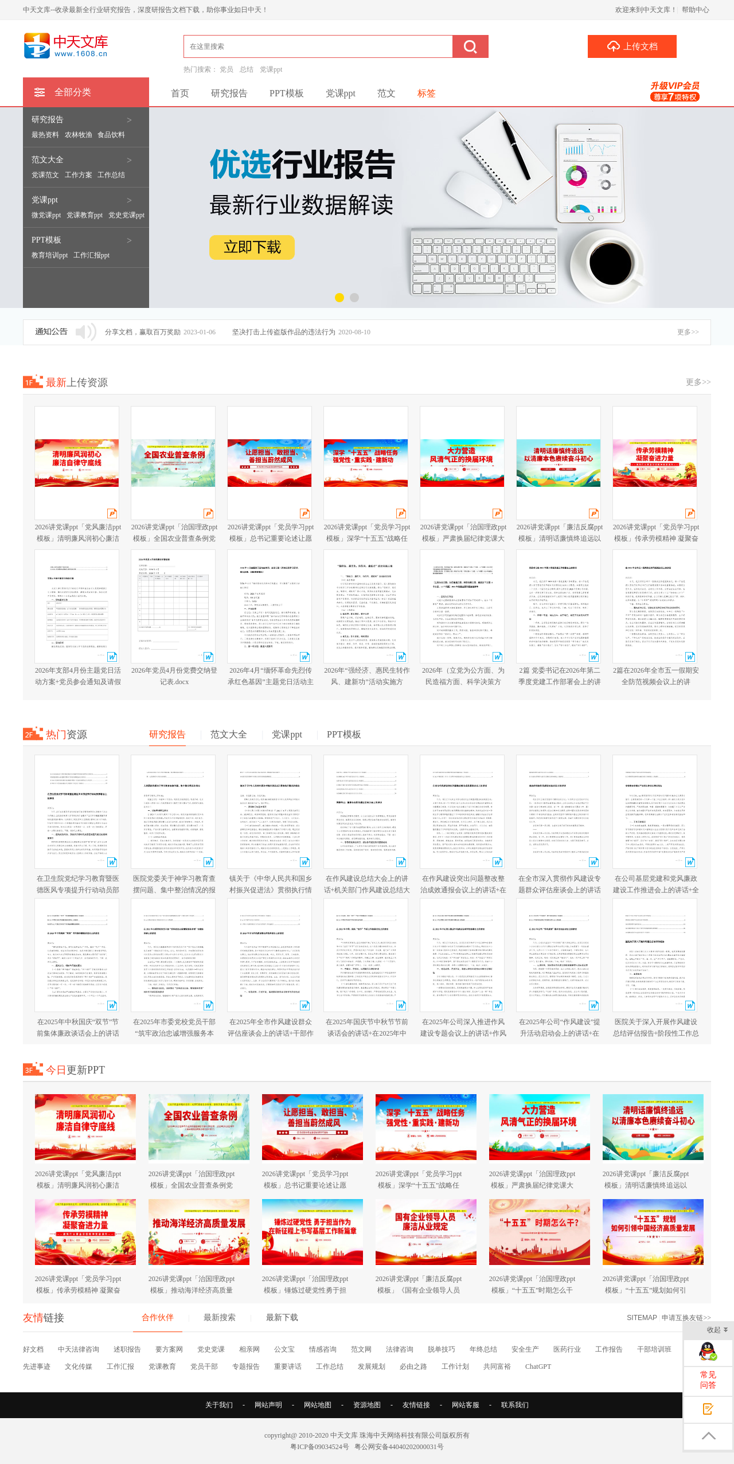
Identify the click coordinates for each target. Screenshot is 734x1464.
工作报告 (609, 1349)
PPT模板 (48, 240)
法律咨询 (399, 1349)
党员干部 (204, 1367)
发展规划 (371, 1367)
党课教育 (162, 1367)
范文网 (361, 1349)
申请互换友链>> (686, 1318)
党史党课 (211, 1349)
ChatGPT (538, 1367)
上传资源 (77, 382)
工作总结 (329, 1367)
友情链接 (416, 1405)
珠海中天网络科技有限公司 (401, 1435)
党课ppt (271, 69)
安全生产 (525, 1349)
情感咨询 (323, 1349)
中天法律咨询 (78, 1349)
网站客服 (465, 1405)
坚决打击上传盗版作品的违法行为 (283, 332)
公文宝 (284, 1349)
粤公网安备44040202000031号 (399, 1447)
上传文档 (632, 46)
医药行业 (567, 1349)
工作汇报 (120, 1367)
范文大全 (49, 159)
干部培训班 (654, 1349)
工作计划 (455, 1367)
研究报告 (49, 119)
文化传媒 (78, 1367)
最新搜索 (220, 1317)
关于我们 (219, 1405)
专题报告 (246, 1367)
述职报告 (127, 1349)
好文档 (33, 1349)
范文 (386, 93)
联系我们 (515, 1405)
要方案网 (169, 1349)
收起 (717, 1330)
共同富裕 (497, 1367)
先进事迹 (36, 1367)
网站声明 (268, 1405)
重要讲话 (288, 1367)
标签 (426, 93)
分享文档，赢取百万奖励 (143, 332)
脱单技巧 (441, 1349)
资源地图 (367, 1405)
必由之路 (413, 1367)
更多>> (688, 332)
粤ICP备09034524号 (319, 1447)
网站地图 (317, 1405)
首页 (180, 93)
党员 (226, 69)
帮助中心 (695, 10)
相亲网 (249, 1349)
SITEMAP (642, 1318)
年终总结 (483, 1349)
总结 (246, 69)
